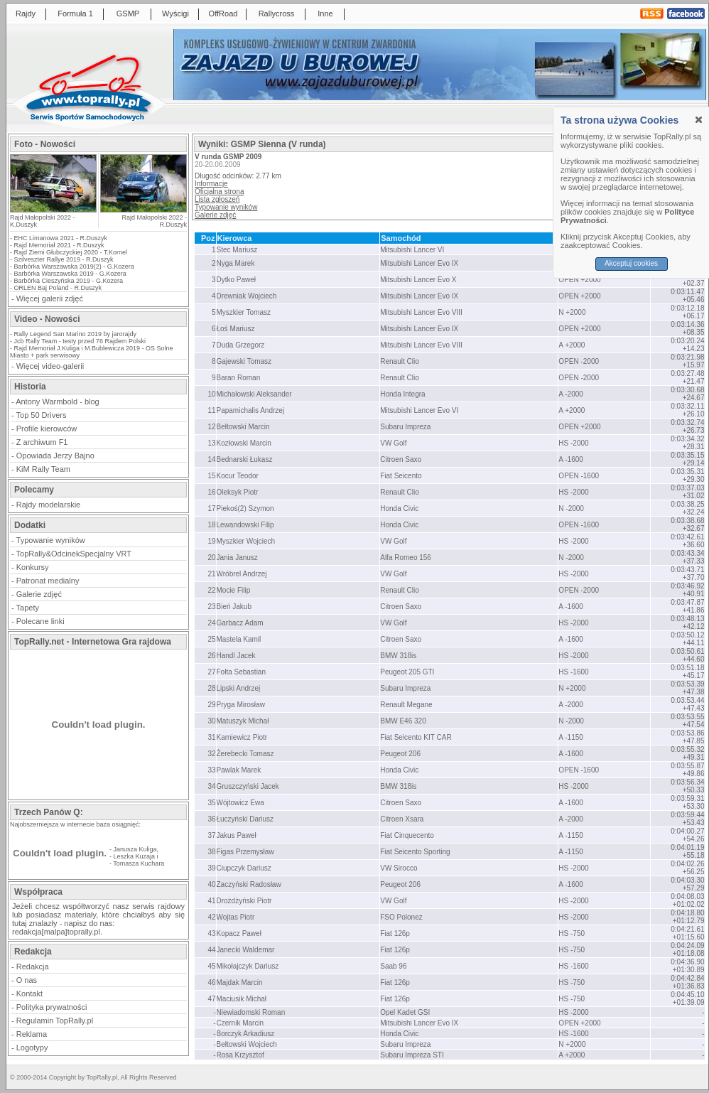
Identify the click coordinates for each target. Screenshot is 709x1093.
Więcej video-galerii (50, 366)
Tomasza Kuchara (138, 863)
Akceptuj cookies (631, 263)
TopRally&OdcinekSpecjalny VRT (73, 553)
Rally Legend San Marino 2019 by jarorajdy (75, 334)
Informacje (211, 184)
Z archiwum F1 (42, 442)
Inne (325, 13)
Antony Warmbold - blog (57, 401)
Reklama (31, 1034)
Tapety (27, 607)
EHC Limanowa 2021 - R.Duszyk (61, 238)
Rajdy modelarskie (48, 504)
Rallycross (277, 13)
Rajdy (26, 13)
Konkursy (32, 567)
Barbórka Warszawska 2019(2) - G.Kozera (74, 266)
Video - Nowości (47, 319)
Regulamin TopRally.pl (54, 1020)
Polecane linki (40, 621)
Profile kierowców (46, 428)
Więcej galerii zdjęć (49, 298)
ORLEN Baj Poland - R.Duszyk (58, 287)
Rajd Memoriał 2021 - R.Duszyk (59, 245)
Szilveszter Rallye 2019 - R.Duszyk (64, 259)
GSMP (128, 13)
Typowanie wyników (50, 540)
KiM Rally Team (43, 469)
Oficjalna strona (219, 191)
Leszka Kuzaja (135, 856)
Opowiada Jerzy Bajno (55, 455)
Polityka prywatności (51, 1007)
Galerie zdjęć (39, 594)
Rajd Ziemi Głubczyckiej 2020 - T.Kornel (70, 252)
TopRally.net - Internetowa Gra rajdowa (92, 642)
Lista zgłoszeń (217, 199)
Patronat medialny (48, 580)
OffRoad (223, 13)
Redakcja (32, 966)
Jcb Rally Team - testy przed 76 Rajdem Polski (80, 341)
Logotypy (32, 1047)
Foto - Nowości (44, 144)
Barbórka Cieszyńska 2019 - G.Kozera (69, 280)
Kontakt (29, 993)
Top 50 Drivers (41, 415)
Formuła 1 (75, 13)
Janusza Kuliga (135, 849)
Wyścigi (175, 13)
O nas (26, 980)
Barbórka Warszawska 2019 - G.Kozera (70, 273)
